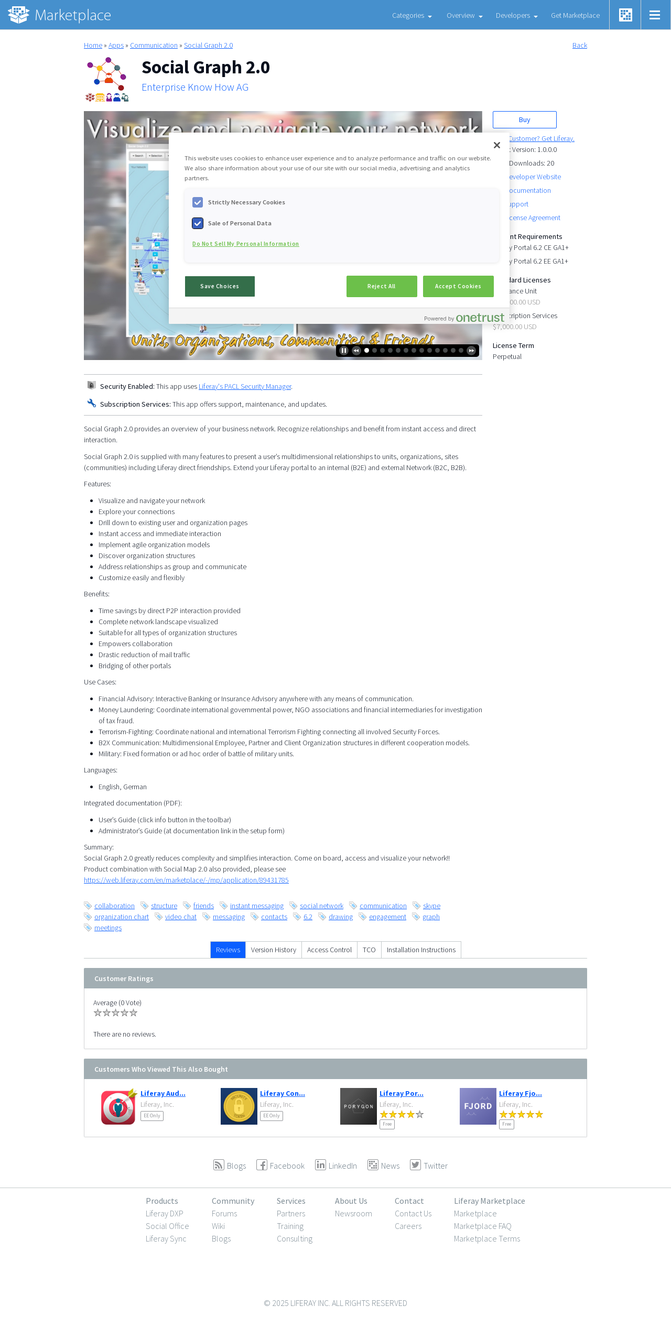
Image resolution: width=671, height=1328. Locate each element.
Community (233, 1200)
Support (516, 204)
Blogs (221, 1238)
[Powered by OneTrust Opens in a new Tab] (464, 317)
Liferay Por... (402, 1093)
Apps (116, 45)
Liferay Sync (166, 1238)
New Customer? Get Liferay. (534, 138)
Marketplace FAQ (483, 1226)
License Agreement (532, 217)
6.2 (308, 916)
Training (290, 1226)
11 (445, 350)
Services (291, 1200)
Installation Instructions (421, 949)
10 (437, 350)
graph (431, 916)
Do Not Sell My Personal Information (245, 243)
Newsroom (353, 1213)
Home (93, 45)
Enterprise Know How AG (195, 87)
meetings (108, 927)
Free (387, 1123)
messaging (229, 916)
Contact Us (413, 1213)
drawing (341, 916)
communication (383, 905)
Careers (408, 1226)
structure (164, 905)
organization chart (121, 916)
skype (431, 905)
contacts (274, 916)
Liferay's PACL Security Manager (245, 386)
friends (203, 905)
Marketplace (475, 1213)
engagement (387, 916)
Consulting (294, 1238)
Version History (273, 949)
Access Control (329, 949)
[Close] (496, 145)
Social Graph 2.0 (208, 45)
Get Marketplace (575, 15)
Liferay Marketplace (489, 1200)
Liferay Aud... (163, 1093)
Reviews (228, 949)
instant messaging (257, 905)
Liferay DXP (164, 1213)
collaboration (114, 905)
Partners (291, 1213)
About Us (351, 1200)
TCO (369, 949)
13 (461, 350)
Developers (513, 15)
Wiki (218, 1226)
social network (321, 905)
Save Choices (220, 286)
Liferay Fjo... (520, 1093)
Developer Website (532, 176)
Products (162, 1200)
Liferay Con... (282, 1093)
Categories (408, 15)
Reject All (381, 286)
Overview (461, 15)
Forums (224, 1213)
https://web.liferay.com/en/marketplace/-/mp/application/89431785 (186, 880)
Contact (409, 1200)
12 (453, 350)
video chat (181, 916)
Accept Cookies (458, 286)
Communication (154, 45)
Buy (525, 119)
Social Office (167, 1226)
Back (579, 45)
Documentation (527, 190)
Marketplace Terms (487, 1238)
